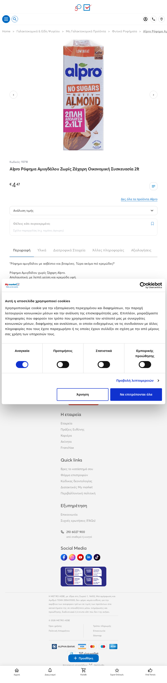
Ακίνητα (66, 442)
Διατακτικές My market (77, 487)
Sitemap (97, 635)
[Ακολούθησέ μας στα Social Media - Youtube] (80, 557)
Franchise (67, 448)
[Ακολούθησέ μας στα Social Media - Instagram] (72, 557)
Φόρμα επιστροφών (74, 475)
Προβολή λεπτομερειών (135, 380)
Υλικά (41, 250)
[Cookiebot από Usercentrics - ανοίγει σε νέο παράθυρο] (143, 285)
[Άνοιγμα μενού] (6, 19)
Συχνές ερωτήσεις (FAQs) (78, 521)
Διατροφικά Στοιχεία (69, 250)
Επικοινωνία (69, 514)
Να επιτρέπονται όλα (136, 394)
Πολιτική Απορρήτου (59, 630)
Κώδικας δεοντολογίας (76, 481)
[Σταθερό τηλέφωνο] (153, 19)
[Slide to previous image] (13, 95)
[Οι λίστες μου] (153, 186)
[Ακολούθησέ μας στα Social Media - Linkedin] (88, 557)
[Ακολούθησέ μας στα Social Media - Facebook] (64, 557)
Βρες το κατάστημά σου (77, 469)
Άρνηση (83, 394)
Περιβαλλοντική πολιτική (78, 493)
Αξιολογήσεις (141, 250)
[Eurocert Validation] (83, 577)
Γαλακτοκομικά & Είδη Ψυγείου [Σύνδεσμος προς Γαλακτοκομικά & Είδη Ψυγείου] (38, 31)
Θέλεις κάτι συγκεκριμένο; (31, 224)
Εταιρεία (66, 423)
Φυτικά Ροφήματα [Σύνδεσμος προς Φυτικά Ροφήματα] (124, 31)
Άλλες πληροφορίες (108, 250)
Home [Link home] (6, 31)
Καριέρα (66, 435)
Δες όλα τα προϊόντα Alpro (139, 199)
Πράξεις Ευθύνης (72, 429)
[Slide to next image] (153, 95)
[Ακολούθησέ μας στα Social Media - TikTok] (97, 557)
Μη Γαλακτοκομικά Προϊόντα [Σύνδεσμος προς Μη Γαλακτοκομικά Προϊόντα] (86, 31)
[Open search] (15, 19)
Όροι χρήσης (55, 626)
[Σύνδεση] (145, 19)
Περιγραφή (21, 250)
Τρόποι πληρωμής (102, 626)
